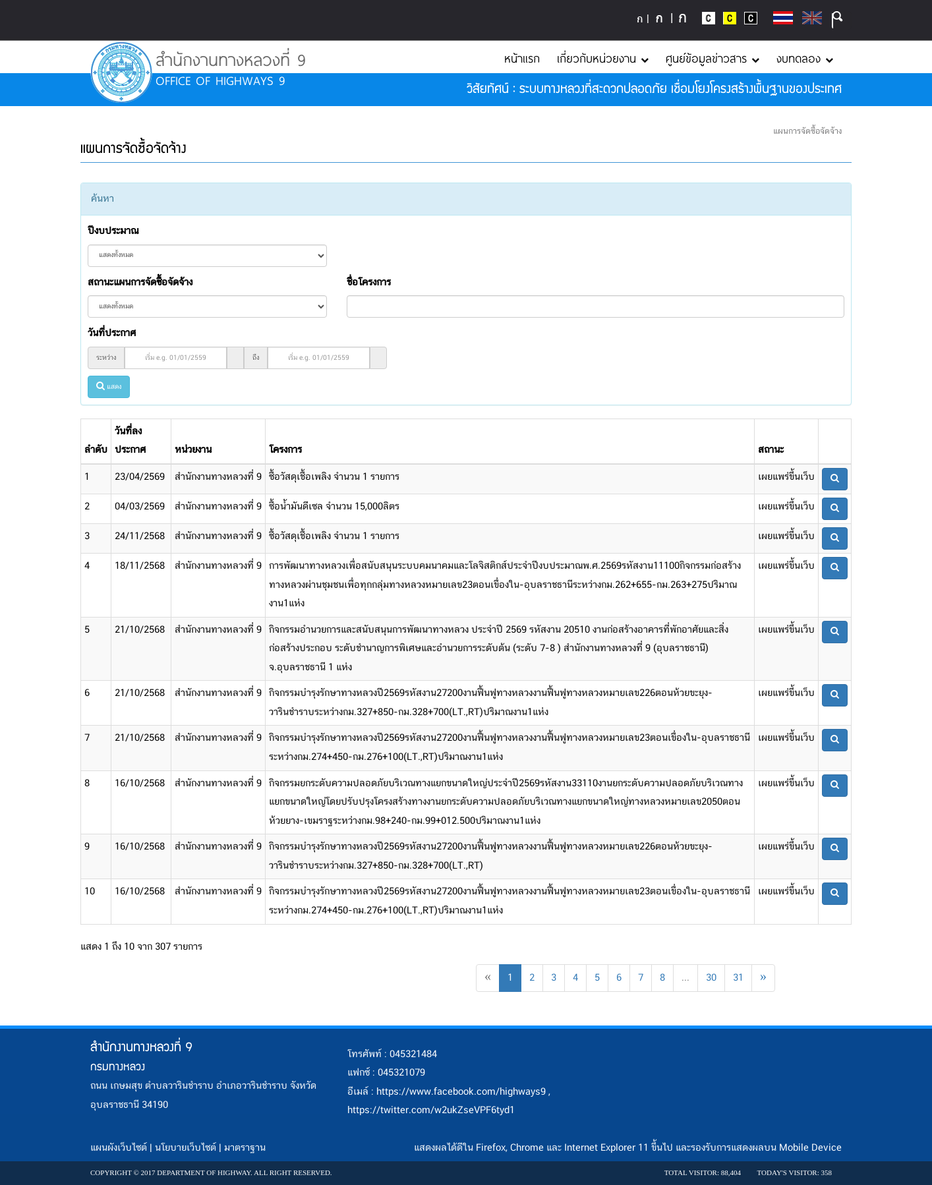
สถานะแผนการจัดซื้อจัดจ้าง (140, 282)
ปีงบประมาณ (113, 231)
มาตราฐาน (245, 1148)
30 (711, 978)
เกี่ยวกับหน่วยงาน (603, 58)
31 (738, 978)
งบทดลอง (804, 58)
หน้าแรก (522, 58)
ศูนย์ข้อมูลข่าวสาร (712, 58)
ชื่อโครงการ (369, 282)
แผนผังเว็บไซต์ (118, 1148)
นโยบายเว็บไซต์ (185, 1148)
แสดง (108, 387)
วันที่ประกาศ (112, 333)
